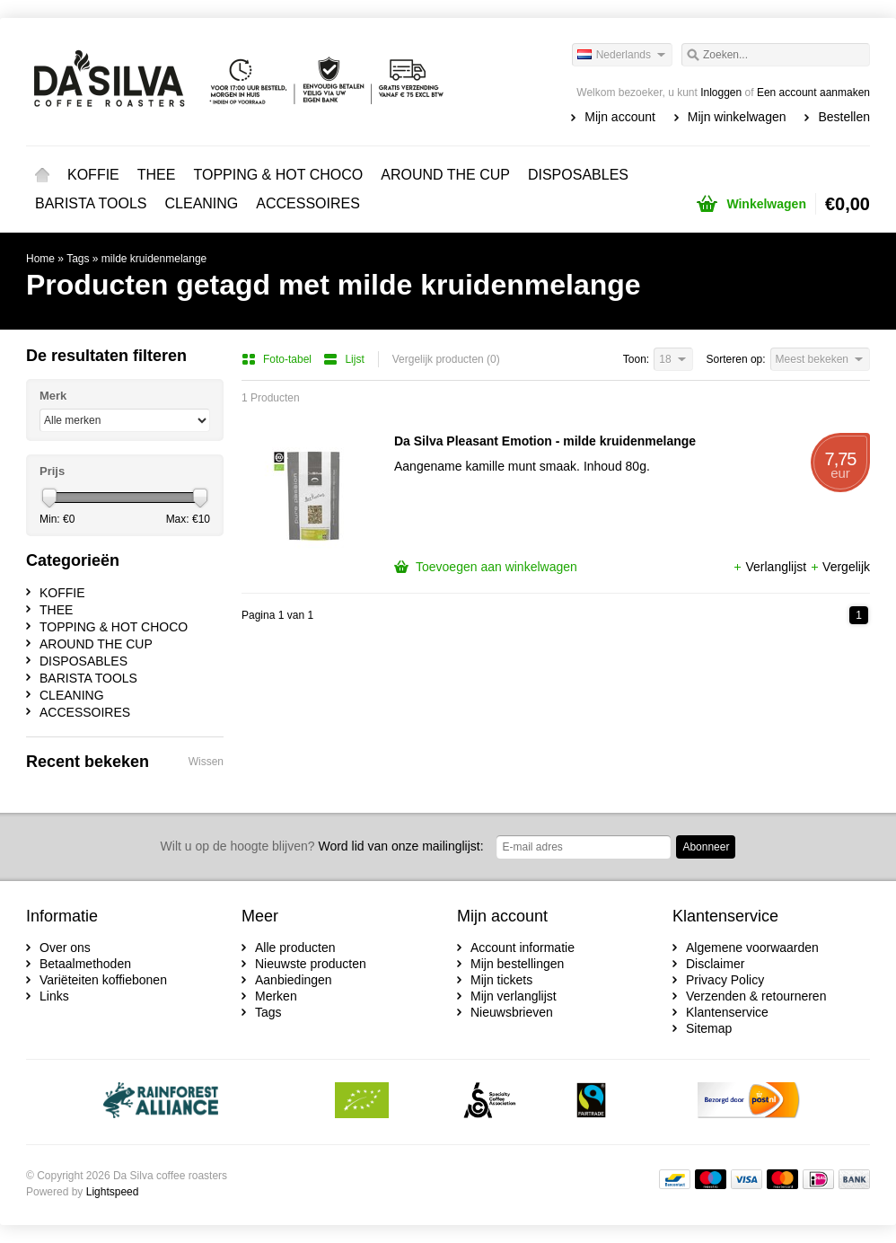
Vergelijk (840, 567)
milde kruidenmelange (153, 258)
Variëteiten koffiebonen (103, 980)
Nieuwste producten (310, 963)
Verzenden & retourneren (756, 996)
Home (42, 175)
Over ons (65, 947)
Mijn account (619, 117)
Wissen (206, 761)
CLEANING (202, 203)
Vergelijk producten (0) (446, 359)
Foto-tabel (278, 359)
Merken (276, 996)
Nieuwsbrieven (511, 1012)
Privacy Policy (725, 980)
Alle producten (295, 947)
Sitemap (709, 1028)
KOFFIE (93, 174)
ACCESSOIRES (308, 203)
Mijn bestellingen (517, 963)
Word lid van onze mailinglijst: (322, 846)
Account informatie (522, 947)
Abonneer (705, 847)
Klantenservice (727, 1012)
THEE (156, 174)
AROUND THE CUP (445, 174)
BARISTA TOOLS (91, 203)
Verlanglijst (771, 567)
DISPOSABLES (578, 174)
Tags (77, 258)
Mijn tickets (501, 980)
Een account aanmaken (813, 92)
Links (54, 996)
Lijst (343, 359)
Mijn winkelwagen (737, 117)
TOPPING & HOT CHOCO (278, 174)
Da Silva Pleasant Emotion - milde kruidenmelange (545, 441)
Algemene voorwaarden (752, 947)
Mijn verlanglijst (513, 996)
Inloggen (721, 92)
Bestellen (844, 117)
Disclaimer (715, 963)
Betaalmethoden (85, 963)
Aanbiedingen (293, 980)
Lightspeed (112, 1192)
